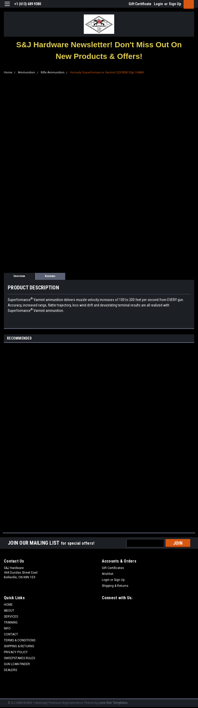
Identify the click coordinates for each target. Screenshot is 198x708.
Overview (19, 276)
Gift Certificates (113, 568)
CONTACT (11, 634)
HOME (8, 604)
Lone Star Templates (113, 703)
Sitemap (40, 703)
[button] (99, 50)
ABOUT (9, 610)
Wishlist (107, 574)
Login (158, 4)
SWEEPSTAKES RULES (19, 658)
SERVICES (11, 616)
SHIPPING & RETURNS (19, 646)
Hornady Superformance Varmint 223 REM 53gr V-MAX (107, 72)
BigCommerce (72, 703)
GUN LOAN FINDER (17, 664)
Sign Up (175, 4)
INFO (7, 628)
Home (8, 72)
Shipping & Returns (115, 586)
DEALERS (10, 670)
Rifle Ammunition (52, 72)
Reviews (50, 276)
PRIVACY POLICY (16, 652)
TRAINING (11, 622)
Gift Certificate (140, 4)
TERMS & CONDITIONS (19, 640)
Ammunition (26, 72)
